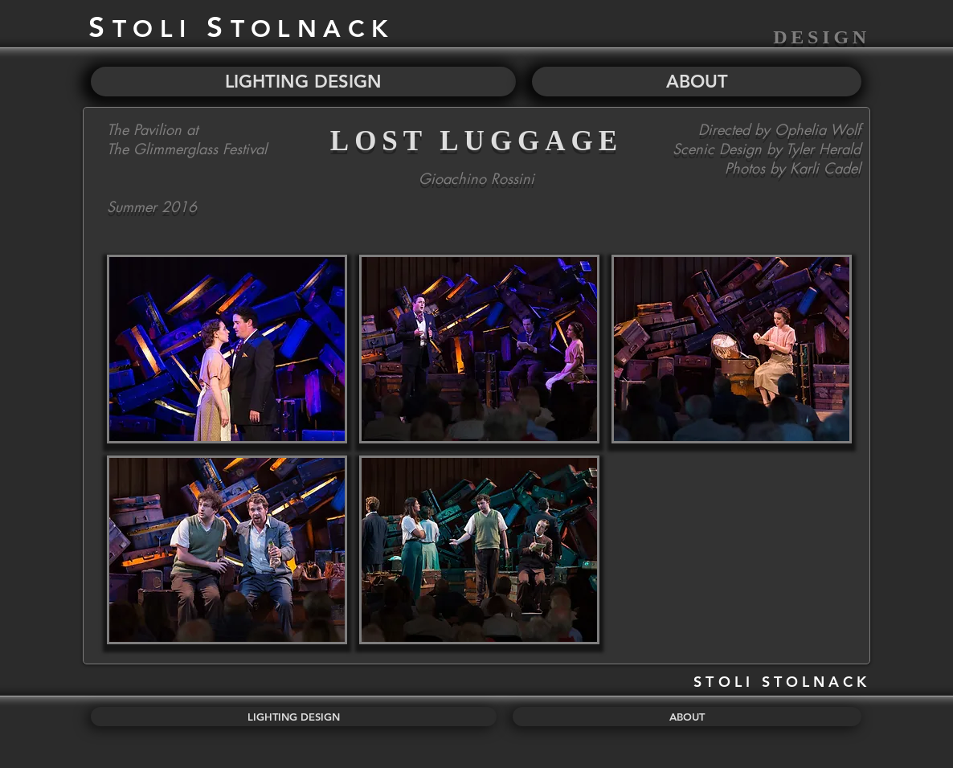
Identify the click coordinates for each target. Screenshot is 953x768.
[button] (227, 349)
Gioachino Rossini (476, 178)
